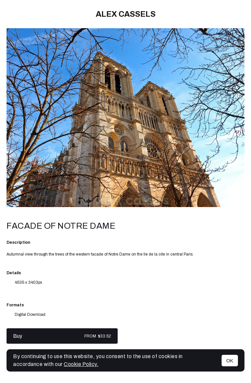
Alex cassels (126, 14)
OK (229, 360)
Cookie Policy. (81, 364)
